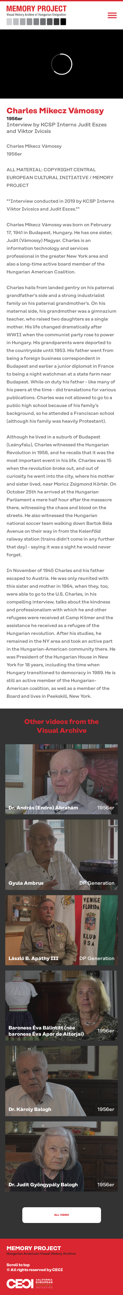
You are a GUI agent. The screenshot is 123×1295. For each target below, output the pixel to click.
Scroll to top (18, 1265)
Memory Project (61, 1251)
